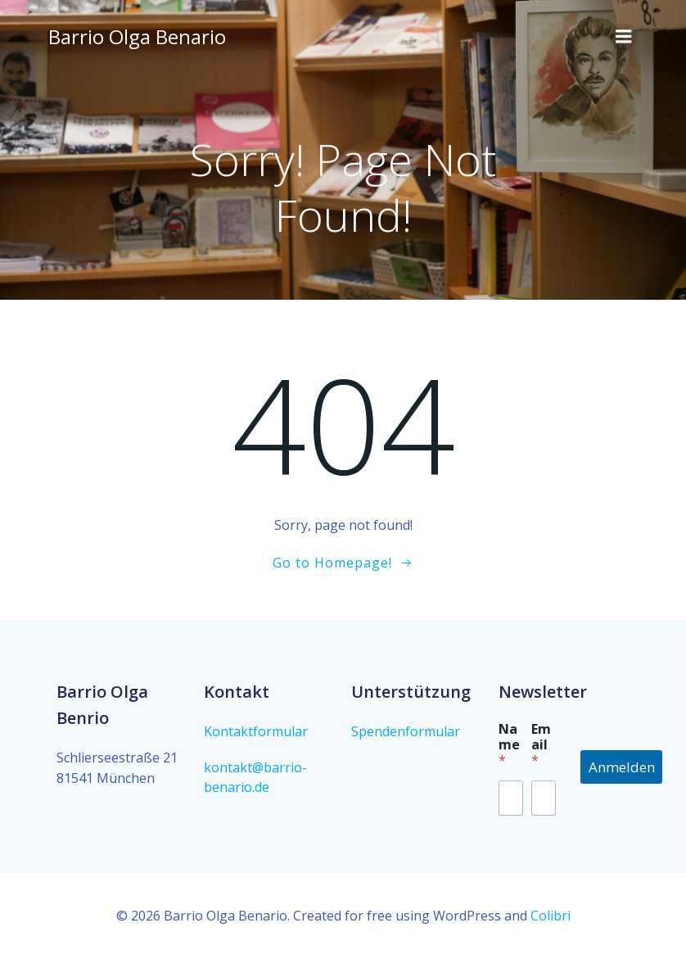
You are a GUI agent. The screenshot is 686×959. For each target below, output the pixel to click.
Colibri (550, 916)
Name (509, 745)
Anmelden (622, 767)
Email (541, 745)
